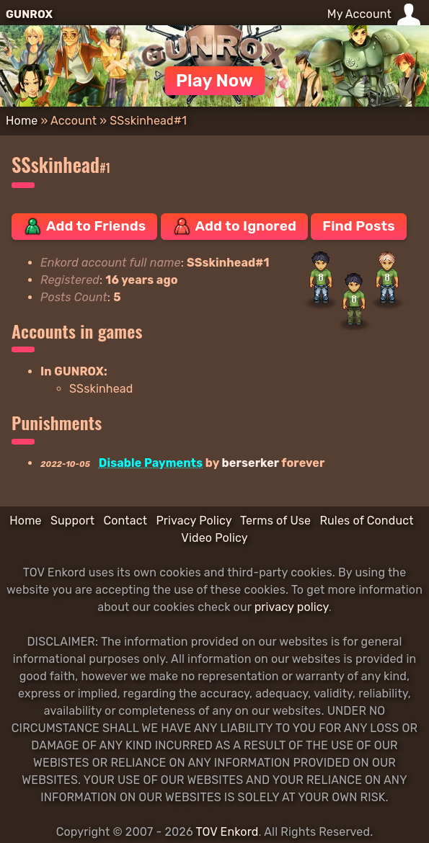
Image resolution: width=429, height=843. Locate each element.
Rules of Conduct (366, 520)
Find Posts (358, 226)
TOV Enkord (226, 832)
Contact (125, 520)
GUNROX (29, 14)
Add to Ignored (234, 226)
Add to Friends (84, 226)
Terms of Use (275, 520)
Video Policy (214, 538)
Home (21, 121)
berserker (250, 463)
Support (72, 520)
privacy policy (292, 607)
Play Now (214, 81)
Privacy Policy (193, 520)
